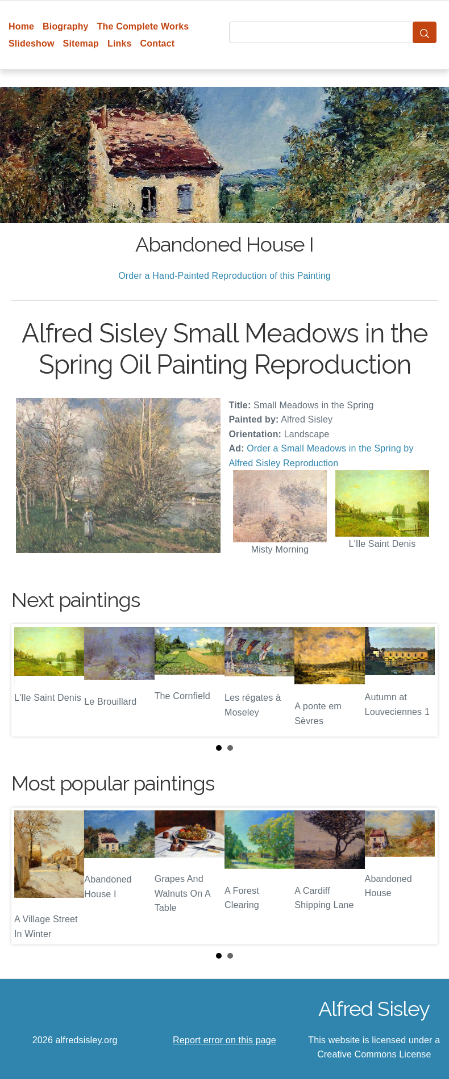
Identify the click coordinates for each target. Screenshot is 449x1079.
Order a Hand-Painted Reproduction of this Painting (224, 276)
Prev (29, 680)
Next (420, 680)
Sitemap (81, 43)
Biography (66, 26)
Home (21, 26)
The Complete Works (143, 26)
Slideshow (32, 43)
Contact (157, 43)
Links (119, 43)
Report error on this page (224, 1040)
